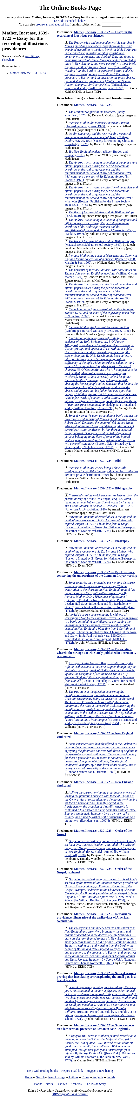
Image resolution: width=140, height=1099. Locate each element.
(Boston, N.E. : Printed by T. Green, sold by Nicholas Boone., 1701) (101, 431)
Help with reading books (42, 1070)
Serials (111, 1077)
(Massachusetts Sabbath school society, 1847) (100, 242)
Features (61, 1084)
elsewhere (8, 59)
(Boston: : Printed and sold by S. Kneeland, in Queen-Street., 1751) (101, 707)
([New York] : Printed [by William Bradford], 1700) (100, 848)
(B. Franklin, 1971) (101, 171)
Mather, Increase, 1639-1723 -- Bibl (97, 460)
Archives (76, 1084)
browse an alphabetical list (52, 24)
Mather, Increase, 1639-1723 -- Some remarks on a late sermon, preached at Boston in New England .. (95, 1027)
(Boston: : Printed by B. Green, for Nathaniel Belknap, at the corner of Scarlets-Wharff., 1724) (101, 523)
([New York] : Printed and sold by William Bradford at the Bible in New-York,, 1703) (101, 1048)
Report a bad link (72, 1070)
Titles (85, 1077)
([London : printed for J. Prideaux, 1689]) (101, 757)
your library (32, 56)
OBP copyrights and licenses (70, 1094)
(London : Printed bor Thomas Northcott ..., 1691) (101, 945)
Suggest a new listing (99, 1070)
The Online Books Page (70, 7)
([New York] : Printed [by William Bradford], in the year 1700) (101, 890)
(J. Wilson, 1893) (100, 313)
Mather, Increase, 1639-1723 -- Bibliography (103, 488)
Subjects (97, 1077)
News (49, 1084)
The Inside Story (95, 1084)
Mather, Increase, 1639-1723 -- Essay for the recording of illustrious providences (94, 33)
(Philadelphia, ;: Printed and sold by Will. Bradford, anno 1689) (101, 65)
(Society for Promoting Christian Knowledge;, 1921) (99, 139)
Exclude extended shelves (70, 20)
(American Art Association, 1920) (101, 502)
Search (40, 1077)
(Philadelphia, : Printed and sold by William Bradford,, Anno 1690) (101, 373)
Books (38, 1084)
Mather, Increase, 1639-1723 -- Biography (101, 541)
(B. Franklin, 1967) (101, 226)
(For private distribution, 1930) (101, 471)
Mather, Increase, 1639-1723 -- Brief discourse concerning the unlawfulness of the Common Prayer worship (97, 573)
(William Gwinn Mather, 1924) (101, 273)
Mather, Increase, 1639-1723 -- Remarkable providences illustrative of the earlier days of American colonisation (94, 917)
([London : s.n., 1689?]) (101, 806)
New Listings (56, 1077)
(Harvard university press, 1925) (97, 124)
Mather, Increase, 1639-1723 (28, 73)
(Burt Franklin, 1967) (101, 293)
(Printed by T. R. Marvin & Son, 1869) (101, 259)
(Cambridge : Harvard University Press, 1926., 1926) (98, 329)
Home (28, 1077)
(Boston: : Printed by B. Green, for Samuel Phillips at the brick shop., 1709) (100, 674)
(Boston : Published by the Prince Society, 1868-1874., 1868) (101, 196)
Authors (73, 1077)
